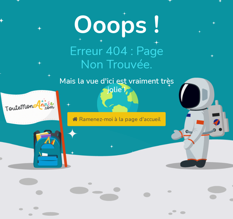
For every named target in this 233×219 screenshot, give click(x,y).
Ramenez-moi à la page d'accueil (116, 119)
